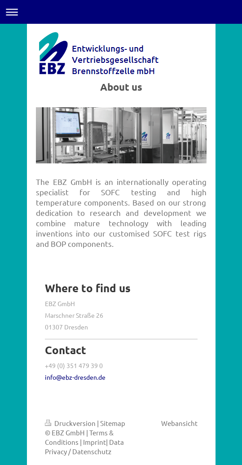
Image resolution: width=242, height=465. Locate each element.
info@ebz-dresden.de (75, 377)
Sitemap (112, 423)
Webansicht (179, 423)
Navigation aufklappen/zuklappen (121, 12)
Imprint (94, 442)
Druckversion (71, 423)
